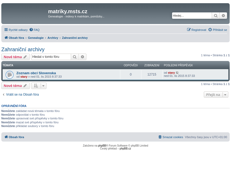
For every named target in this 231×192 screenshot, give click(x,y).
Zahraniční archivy (22, 49)
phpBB (102, 145)
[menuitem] (34, 30)
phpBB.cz (125, 148)
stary (23, 76)
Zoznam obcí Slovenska (36, 73)
